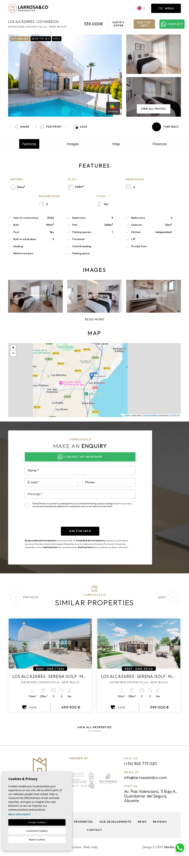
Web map (90, 847)
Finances (160, 143)
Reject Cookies (37, 839)
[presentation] (53, 519)
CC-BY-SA (174, 415)
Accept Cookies (36, 822)
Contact (94, 830)
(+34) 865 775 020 (140, 763)
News (142, 821)
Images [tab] (73, 143)
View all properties (94, 727)
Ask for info (144, 24)
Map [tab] (116, 143)
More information (19, 814)
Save (29, 707)
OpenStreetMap (150, 415)
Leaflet (127, 415)
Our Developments (115, 821)
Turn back (165, 126)
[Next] (168, 597)
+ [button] (13, 348)
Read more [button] (94, 319)
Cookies (75, 847)
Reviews (160, 821)
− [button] (13, 353)
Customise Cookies (36, 830)
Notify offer (118, 24)
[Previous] (25, 597)
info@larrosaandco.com (145, 777)
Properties (83, 821)
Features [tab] (29, 143)
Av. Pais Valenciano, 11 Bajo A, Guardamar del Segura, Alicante (150, 796)
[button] (21, 126)
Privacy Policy (125, 503)
